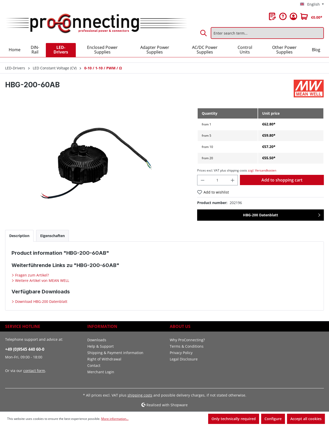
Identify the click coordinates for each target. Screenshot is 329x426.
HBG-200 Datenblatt (260, 214)
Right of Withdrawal (104, 359)
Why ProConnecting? (187, 339)
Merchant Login (100, 371)
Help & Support (100, 346)
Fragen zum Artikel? (31, 275)
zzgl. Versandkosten (262, 170)
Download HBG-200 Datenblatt (40, 301)
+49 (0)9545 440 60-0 (24, 349)
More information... (115, 419)
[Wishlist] (272, 16)
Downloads (96, 339)
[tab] (19, 235)
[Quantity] (217, 180)
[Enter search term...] (267, 33)
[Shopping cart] (311, 16)
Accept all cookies (306, 418)
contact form (34, 370)
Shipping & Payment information (115, 352)
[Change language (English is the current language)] (312, 4)
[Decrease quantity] (202, 180)
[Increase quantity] (232, 180)
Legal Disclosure (184, 359)
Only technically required (233, 418)
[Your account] (293, 16)
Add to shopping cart (281, 180)
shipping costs (140, 395)
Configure (273, 418)
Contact (93, 365)
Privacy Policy (181, 352)
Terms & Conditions (187, 346)
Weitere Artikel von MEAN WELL (41, 280)
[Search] (204, 33)
